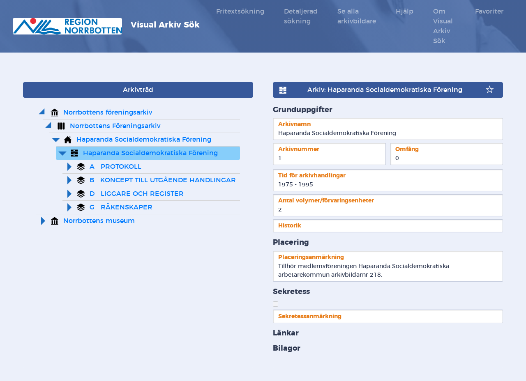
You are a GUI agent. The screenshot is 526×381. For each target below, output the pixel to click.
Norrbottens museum (99, 221)
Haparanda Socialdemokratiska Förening (143, 139)
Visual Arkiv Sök (106, 26)
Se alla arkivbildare (356, 16)
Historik (289, 226)
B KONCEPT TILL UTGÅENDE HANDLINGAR (163, 180)
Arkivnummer (298, 149)
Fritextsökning (240, 11)
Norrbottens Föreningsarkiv (115, 126)
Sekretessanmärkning (309, 316)
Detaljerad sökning (301, 16)
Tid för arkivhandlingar (312, 175)
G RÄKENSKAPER (121, 207)
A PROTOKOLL (115, 166)
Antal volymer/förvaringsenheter (326, 200)
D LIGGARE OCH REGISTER (137, 193)
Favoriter (489, 11)
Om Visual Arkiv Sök (443, 26)
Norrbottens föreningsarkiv (107, 112)
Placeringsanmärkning (311, 257)
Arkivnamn (294, 124)
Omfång (407, 149)
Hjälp (404, 11)
